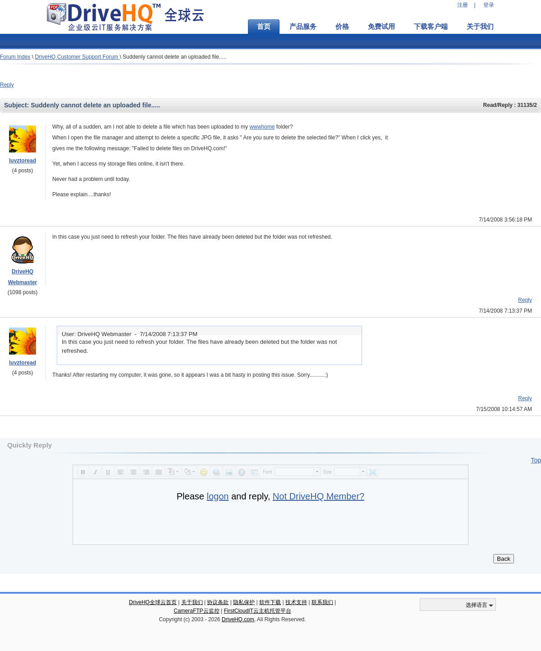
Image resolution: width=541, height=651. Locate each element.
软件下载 (270, 602)
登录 (488, 5)
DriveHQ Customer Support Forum (77, 57)
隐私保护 (244, 602)
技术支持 (296, 602)
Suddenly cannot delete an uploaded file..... (174, 57)
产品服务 (302, 26)
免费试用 (381, 26)
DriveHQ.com (238, 619)
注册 (462, 5)
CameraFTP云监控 (196, 611)
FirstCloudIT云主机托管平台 (257, 611)
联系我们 (322, 602)
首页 (263, 26)
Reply (7, 85)
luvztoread (22, 160)
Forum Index (15, 57)
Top (536, 460)
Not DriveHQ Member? (318, 496)
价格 (342, 26)
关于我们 (480, 26)
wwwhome (262, 127)
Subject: (17, 105)
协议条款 (218, 602)
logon (217, 496)
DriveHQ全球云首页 (153, 602)
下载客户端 (431, 26)
